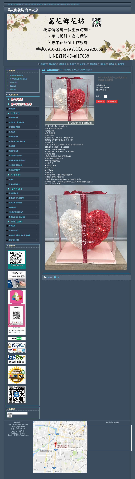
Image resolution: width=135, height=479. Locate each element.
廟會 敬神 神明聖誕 (16, 75)
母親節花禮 (13, 82)
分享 (57, 277)
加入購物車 (112, 101)
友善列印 (49, 277)
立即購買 (100, 101)
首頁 (43, 70)
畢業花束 (13, 86)
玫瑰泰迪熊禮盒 (52, 70)
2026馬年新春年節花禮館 (18, 79)
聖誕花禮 (13, 89)
